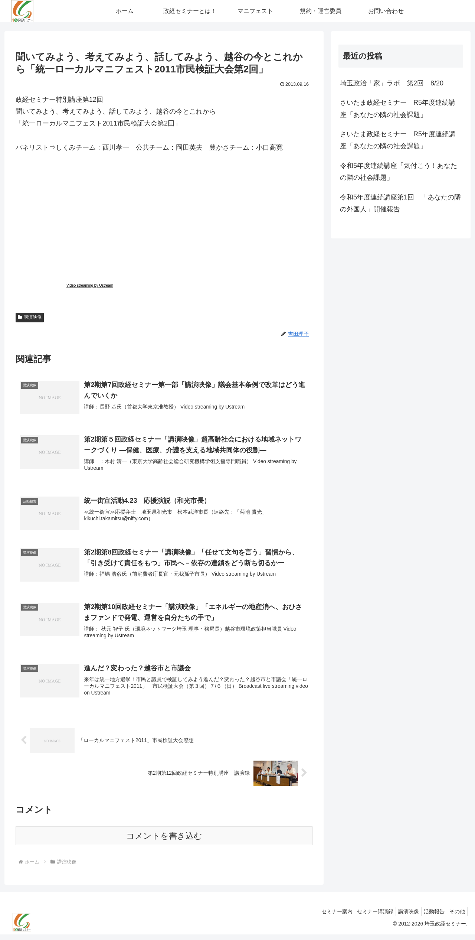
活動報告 (429, 917)
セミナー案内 (323, 917)
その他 (455, 917)
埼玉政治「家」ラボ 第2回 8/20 (391, 83)
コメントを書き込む (164, 841)
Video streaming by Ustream (89, 285)
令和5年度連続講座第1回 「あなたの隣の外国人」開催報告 (400, 203)
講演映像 (30, 317)
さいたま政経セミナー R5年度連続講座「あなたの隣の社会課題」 (397, 108)
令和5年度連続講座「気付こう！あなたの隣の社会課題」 (398, 171)
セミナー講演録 (365, 917)
